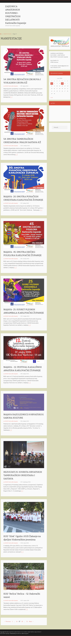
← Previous (7, 621)
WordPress (18, 633)
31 (27, 621)
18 (22, 621)
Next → (31, 621)
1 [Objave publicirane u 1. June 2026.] (51, 83)
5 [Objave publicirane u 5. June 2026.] (62, 83)
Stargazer (26, 633)
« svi (51, 97)
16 (17, 621)
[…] (11, 97)
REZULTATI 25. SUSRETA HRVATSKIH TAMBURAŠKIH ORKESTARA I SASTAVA (22, 475)
